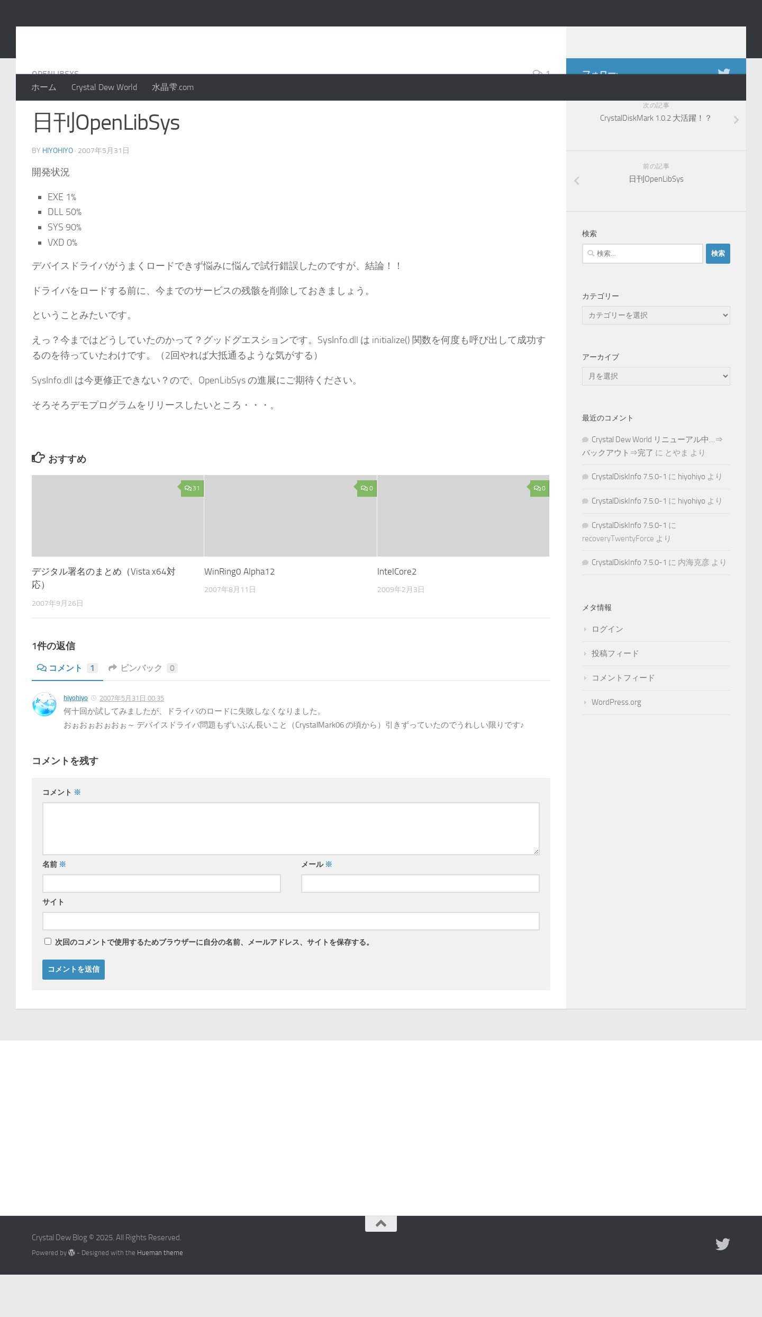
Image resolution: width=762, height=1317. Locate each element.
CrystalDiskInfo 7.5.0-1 (629, 519)
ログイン (607, 671)
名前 (54, 906)
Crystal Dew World (104, 87)
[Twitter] (724, 116)
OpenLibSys (55, 116)
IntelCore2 (397, 613)
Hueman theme (160, 1295)
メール (316, 906)
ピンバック (143, 710)
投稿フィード (615, 696)
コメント (67, 710)
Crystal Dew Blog (110, 36)
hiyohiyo (57, 193)
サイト (53, 944)
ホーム (44, 87)
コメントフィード (623, 720)
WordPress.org (616, 744)
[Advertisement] (381, 1162)
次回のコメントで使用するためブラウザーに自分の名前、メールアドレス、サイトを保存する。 (214, 984)
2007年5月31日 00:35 (131, 741)
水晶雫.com (173, 87)
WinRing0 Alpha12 (239, 613)
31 (192, 530)
